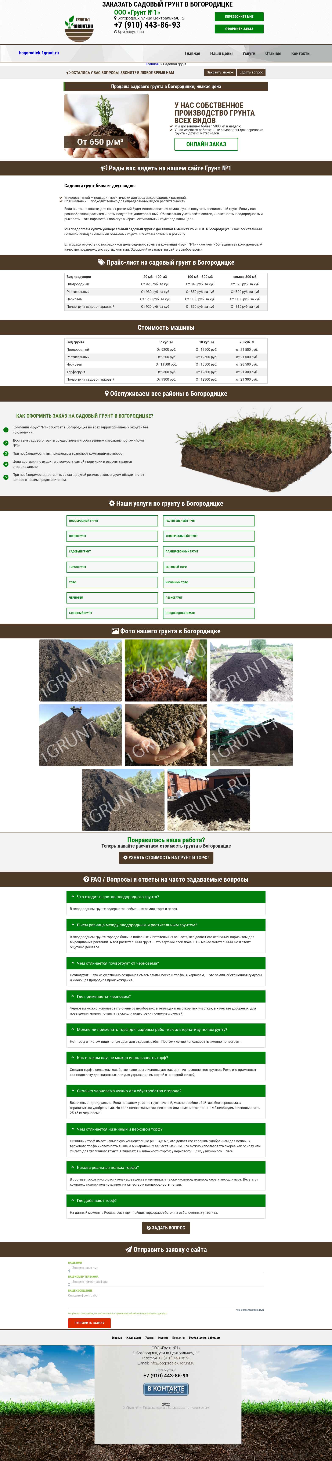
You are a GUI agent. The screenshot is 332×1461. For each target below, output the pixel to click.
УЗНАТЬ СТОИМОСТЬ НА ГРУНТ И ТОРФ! (166, 857)
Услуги (248, 53)
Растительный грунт (181, 520)
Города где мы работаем (204, 1334)
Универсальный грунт (182, 536)
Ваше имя (75, 1259)
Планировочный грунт (182, 551)
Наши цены (221, 53)
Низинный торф (177, 582)
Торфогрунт (77, 567)
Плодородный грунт (83, 520)
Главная (192, 53)
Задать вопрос (251, 72)
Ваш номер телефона (83, 1273)
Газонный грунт (80, 613)
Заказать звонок (220, 72)
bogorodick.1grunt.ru (39, 52)
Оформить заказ (239, 29)
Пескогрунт (174, 597)
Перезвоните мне (239, 17)
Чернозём (76, 597)
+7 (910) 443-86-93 (147, 25)
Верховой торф (176, 567)
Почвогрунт (77, 536)
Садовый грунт (80, 551)
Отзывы (273, 53)
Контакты (301, 53)
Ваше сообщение (80, 1287)
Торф (72, 582)
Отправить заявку (89, 1320)
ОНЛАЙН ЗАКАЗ (206, 144)
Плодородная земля (180, 613)
